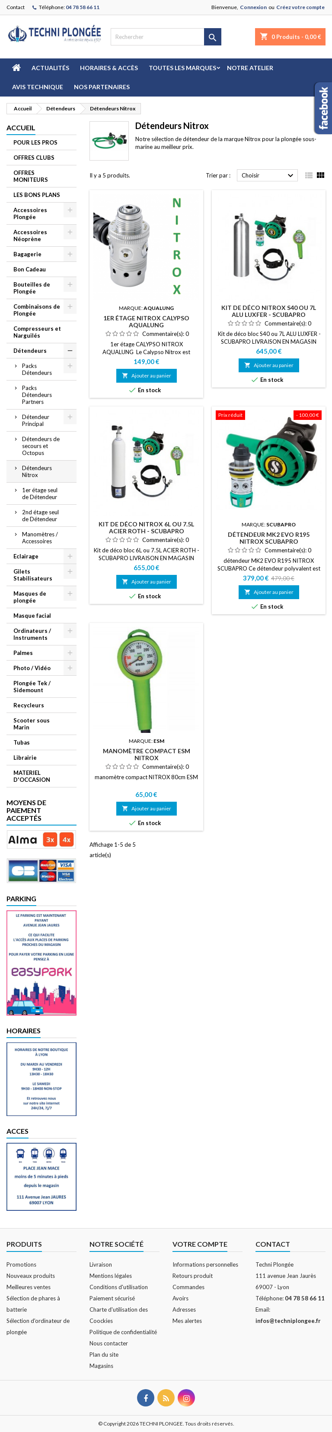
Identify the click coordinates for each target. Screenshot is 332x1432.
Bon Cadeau (29, 269)
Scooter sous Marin (31, 724)
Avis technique (37, 86)
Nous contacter (108, 1343)
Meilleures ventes (28, 1287)
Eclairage (25, 556)
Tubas (21, 742)
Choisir (269, 176)
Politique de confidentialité (123, 1332)
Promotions (21, 1264)
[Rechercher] (166, 36)
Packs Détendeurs (37, 369)
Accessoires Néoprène (30, 235)
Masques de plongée (29, 597)
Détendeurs (30, 350)
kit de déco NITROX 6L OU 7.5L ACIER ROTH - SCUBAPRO (146, 527)
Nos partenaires (102, 86)
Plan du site (103, 1354)
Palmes (23, 652)
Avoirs (180, 1298)
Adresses (184, 1309)
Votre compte (199, 1244)
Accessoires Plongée (30, 213)
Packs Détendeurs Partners (37, 394)
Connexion (253, 7)
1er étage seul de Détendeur (39, 493)
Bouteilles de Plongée (31, 288)
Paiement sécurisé (112, 1298)
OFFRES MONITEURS (30, 176)
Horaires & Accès (109, 67)
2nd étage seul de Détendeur (40, 515)
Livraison (100, 1264)
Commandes (188, 1287)
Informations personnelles (205, 1264)
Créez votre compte (300, 7)
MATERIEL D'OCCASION (31, 776)
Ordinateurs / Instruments (32, 634)
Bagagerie (27, 254)
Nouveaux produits (30, 1275)
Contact (15, 7)
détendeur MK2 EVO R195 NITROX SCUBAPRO (269, 538)
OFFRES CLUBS (33, 157)
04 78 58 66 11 (82, 7)
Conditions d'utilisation (118, 1287)
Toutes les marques (182, 67)
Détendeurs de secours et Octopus (41, 445)
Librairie (25, 757)
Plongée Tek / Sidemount (32, 686)
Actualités (50, 67)
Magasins (101, 1365)
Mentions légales (110, 1275)
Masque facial (32, 615)
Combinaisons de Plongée (36, 310)
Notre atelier (250, 67)
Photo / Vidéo (32, 667)
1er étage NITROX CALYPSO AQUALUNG (146, 321)
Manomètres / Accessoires (40, 538)
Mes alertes (187, 1320)
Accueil (20, 127)
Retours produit (192, 1275)
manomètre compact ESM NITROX (146, 754)
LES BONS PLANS (36, 194)
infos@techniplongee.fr (288, 1320)
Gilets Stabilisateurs (32, 575)
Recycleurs (28, 705)
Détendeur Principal (35, 420)
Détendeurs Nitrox (37, 471)
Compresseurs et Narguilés (37, 332)
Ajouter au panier (146, 375)
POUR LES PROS (35, 142)
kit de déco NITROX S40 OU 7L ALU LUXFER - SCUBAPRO (268, 311)
